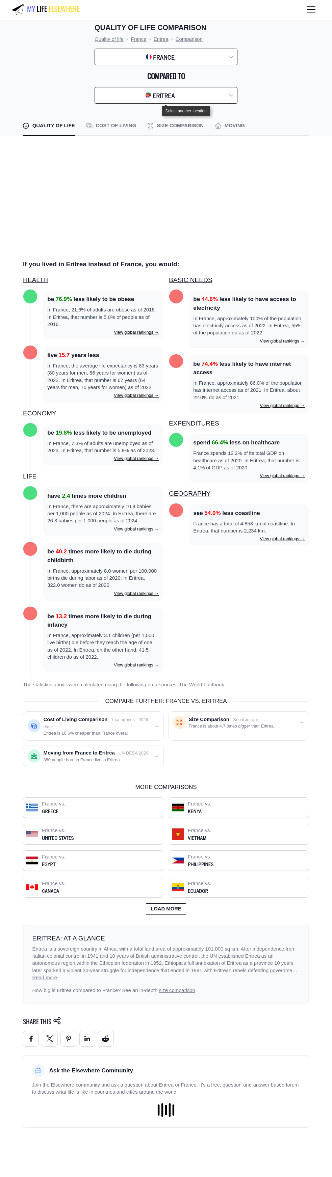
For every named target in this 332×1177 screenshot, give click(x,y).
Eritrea (39, 949)
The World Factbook (201, 684)
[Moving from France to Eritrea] (93, 756)
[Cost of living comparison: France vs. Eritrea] (93, 726)
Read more (44, 977)
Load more (166, 908)
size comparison (177, 990)
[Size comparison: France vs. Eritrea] (238, 726)
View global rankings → (136, 332)
